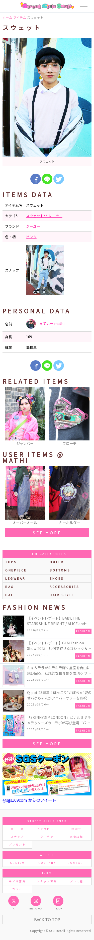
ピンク (31, 236)
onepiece (16, 570)
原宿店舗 (76, 837)
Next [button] (85, 416)
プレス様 (76, 881)
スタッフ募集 (47, 881)
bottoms (60, 570)
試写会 (76, 829)
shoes (57, 578)
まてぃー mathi (45, 324)
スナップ (17, 837)
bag (9, 586)
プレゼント (17, 844)
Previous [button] (9, 416)
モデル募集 (17, 881)
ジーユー (33, 226)
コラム (17, 889)
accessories (64, 586)
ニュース (17, 829)
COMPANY (47, 863)
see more (47, 533)
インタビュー (47, 829)
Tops (11, 562)
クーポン (47, 837)
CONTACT (76, 863)
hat (9, 595)
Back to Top (47, 919)
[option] (47, 102)
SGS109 (17, 863)
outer (57, 562)
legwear (15, 578)
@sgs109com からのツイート (29, 800)
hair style (62, 595)
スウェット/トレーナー (44, 215)
